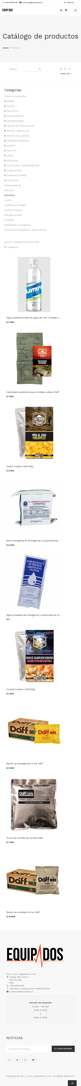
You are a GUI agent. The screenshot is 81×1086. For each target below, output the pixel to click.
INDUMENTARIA (15, 121)
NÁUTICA (11, 150)
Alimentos (9, 195)
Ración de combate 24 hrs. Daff (23, 912)
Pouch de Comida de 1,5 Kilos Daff (24, 838)
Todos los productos (15, 96)
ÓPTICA (11, 106)
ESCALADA (12, 160)
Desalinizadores (12, 185)
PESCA (10, 155)
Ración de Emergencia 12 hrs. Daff (24, 763)
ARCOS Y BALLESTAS (18, 136)
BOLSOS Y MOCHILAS (18, 131)
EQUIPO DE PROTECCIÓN (20, 126)
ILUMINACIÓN (14, 170)
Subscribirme (63, 1049)
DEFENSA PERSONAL (18, 140)
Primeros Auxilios (13, 210)
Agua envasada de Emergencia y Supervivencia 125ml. (35, 615)
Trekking (9, 220)
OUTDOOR (12, 180)
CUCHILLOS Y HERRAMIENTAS (23, 165)
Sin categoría (11, 247)
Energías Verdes (13, 215)
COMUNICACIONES (17, 175)
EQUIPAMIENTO (15, 116)
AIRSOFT (11, 145)
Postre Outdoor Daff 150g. (19, 466)
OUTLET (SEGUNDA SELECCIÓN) (21, 242)
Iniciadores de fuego (15, 205)
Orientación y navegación (17, 225)
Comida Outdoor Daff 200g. (20, 689)
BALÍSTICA (12, 111)
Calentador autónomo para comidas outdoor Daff (32, 392)
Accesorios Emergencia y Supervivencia (25, 230)
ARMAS (10, 101)
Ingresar (69, 2)
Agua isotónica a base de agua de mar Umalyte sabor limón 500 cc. (42, 317)
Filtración (9, 190)
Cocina (7, 200)
